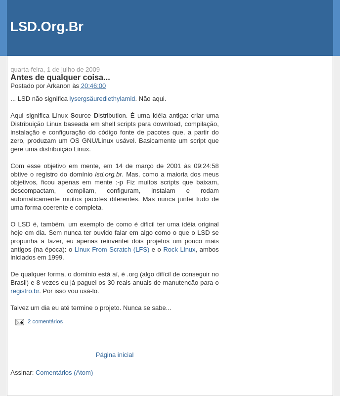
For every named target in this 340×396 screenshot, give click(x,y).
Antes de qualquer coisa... (60, 77)
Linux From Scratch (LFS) (112, 249)
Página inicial (115, 354)
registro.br (24, 291)
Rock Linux (179, 249)
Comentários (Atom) (64, 372)
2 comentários (45, 322)
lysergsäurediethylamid (102, 98)
